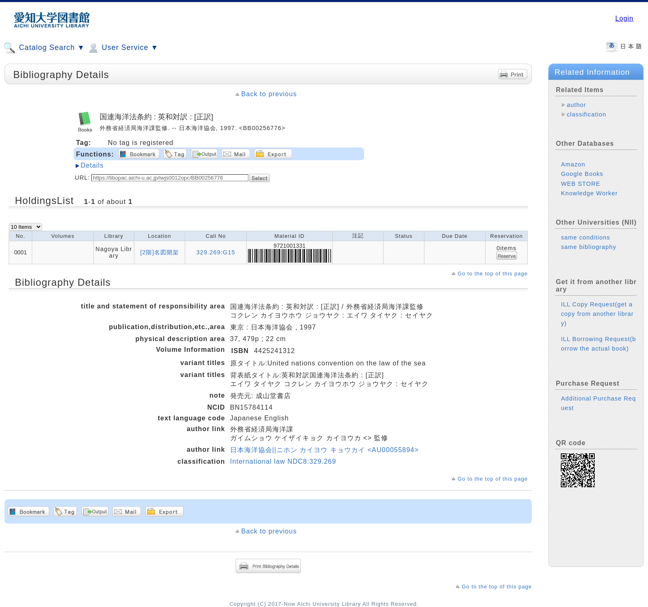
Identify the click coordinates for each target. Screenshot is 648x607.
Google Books (582, 174)
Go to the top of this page (492, 273)
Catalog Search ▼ (44, 48)
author (576, 105)
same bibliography (588, 247)
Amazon (573, 164)
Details (92, 165)
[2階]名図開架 (159, 252)
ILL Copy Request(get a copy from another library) (597, 314)
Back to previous (269, 93)
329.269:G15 (215, 252)
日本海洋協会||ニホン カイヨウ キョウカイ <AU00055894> (324, 449)
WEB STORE (580, 183)
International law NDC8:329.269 (283, 461)
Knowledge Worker (589, 193)
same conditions (585, 237)
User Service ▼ (122, 48)
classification (586, 114)
